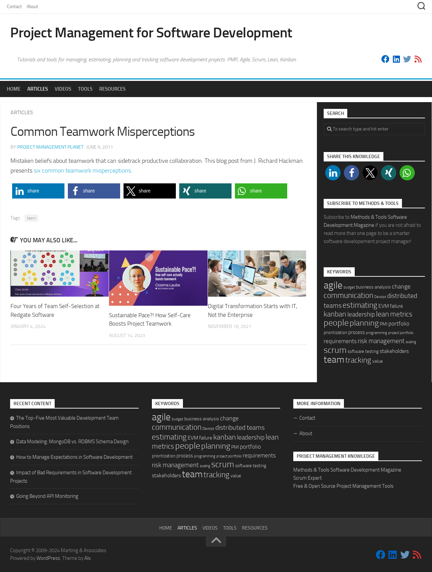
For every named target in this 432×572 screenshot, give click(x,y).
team (31, 218)
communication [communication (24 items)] (348, 295)
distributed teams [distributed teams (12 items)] (240, 427)
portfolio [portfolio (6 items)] (398, 323)
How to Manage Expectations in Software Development (74, 457)
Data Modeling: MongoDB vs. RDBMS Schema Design (72, 442)
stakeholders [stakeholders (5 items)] (394, 351)
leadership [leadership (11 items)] (361, 314)
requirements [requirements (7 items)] (340, 341)
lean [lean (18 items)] (382, 314)
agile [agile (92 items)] (333, 285)
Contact (14, 6)
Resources (112, 89)
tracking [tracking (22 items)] (358, 360)
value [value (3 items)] (377, 361)
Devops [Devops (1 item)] (380, 297)
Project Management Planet (50, 147)
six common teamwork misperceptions (82, 170)
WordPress (48, 558)
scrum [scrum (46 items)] (335, 350)
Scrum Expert (307, 478)
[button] (38, 191)
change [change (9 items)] (401, 286)
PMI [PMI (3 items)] (383, 324)
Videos (63, 89)
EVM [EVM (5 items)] (383, 306)
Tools (85, 89)
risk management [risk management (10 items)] (381, 341)
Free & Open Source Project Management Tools (343, 486)
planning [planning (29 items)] (364, 323)
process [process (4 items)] (356, 332)
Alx (87, 558)
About (32, 6)
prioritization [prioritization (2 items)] (335, 332)
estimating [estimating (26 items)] (360, 305)
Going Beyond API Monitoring (47, 496)
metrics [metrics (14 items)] (401, 314)
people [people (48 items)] (336, 323)
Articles (37, 89)
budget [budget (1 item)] (349, 287)
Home (14, 89)
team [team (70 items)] (334, 359)
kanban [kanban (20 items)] (335, 314)
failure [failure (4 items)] (396, 306)
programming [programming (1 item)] (376, 333)
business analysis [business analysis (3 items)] (373, 287)
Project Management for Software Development (151, 32)
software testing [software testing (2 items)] (363, 351)
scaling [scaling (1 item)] (411, 342)
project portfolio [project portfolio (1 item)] (400, 333)
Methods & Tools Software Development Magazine (347, 470)
